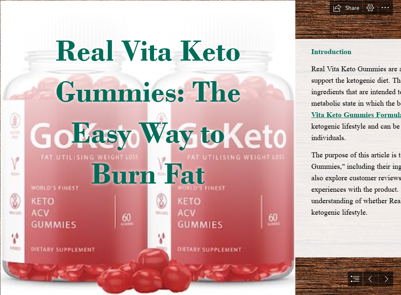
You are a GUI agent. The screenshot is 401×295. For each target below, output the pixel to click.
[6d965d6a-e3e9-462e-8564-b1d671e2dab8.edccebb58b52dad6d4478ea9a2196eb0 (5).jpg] (147, 147)
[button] (346, 7)
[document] (200, 147)
